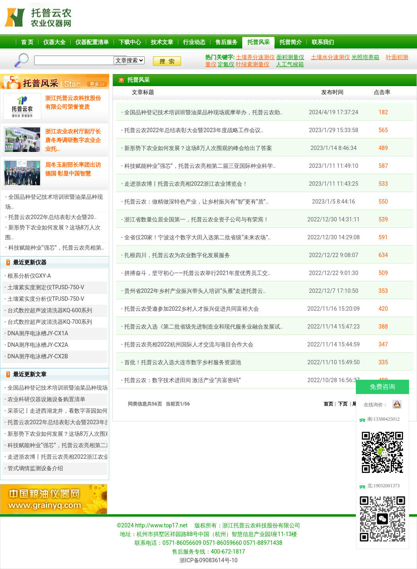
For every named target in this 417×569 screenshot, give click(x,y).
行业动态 (194, 42)
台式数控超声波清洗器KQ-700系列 (50, 322)
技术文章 (162, 42)
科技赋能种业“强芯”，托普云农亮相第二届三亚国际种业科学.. (200, 166)
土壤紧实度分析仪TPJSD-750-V (46, 299)
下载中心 (130, 42)
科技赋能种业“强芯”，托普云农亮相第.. (56, 247)
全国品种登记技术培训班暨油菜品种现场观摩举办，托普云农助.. (203, 112)
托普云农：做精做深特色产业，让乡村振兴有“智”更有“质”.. (196, 201)
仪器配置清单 (92, 42)
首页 (328, 404)
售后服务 (226, 42)
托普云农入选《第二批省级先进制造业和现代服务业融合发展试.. (203, 326)
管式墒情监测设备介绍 (35, 468)
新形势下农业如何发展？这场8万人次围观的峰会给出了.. (77, 434)
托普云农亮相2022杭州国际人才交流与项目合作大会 (188, 344)
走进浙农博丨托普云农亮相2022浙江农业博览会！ (69, 457)
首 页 (27, 42)
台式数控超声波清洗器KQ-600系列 (50, 310)
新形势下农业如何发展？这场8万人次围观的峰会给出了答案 (198, 148)
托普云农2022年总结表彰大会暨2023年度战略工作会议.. (193, 130)
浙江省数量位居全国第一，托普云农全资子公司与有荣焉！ (196, 219)
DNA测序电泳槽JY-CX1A (38, 333)
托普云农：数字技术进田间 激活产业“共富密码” (182, 380)
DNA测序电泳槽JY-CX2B (38, 356)
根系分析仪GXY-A (29, 276)
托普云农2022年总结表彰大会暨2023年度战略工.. (69, 422)
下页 (343, 404)
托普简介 (291, 42)
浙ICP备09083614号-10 (208, 560)
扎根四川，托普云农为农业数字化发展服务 (177, 255)
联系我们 (323, 42)
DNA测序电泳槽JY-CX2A (38, 345)
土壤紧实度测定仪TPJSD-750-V (46, 287)
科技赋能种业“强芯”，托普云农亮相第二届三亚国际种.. (75, 445)
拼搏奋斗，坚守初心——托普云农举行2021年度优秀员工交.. (197, 273)
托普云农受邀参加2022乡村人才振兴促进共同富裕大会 (191, 309)
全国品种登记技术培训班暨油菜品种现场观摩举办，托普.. (78, 387)
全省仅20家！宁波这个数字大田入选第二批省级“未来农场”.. (197, 237)
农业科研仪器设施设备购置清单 (46, 399)
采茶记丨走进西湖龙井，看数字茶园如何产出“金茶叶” (73, 411)
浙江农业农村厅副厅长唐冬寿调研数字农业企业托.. (73, 140)
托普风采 (258, 42)
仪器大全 (54, 42)
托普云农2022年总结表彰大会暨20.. (52, 217)
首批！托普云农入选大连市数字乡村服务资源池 (182, 362)
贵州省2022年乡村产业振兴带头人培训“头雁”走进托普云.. (195, 291)
